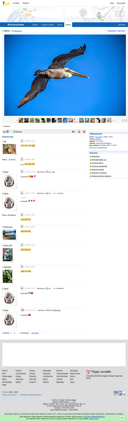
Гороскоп (46, 373)
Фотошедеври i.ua (98, 160)
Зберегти (17, 132)
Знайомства (48, 376)
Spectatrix (6, 267)
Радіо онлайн (101, 371)
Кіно (71, 379)
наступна (121, 31)
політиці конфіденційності (94, 417)
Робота (19, 371)
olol (4, 141)
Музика (46, 382)
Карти (45, 379)
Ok (122, 418)
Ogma (7, 31)
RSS (4, 373)
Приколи (32, 376)
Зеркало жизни (97, 169)
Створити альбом (47, 25)
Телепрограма (62, 373)
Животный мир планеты (100, 176)
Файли (18, 382)
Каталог (60, 371)
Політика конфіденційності (31, 395)
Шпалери (19, 379)
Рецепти (32, 382)
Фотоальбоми (62, 376)
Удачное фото (96, 163)
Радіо (4, 385)
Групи (72, 382)
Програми (47, 371)
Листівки (32, 379)
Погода (32, 373)
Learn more (93, 419)
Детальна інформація (98, 148)
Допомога (121, 25)
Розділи (25, 3)
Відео (4, 379)
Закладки (74, 371)
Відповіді (60, 382)
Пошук (32, 371)
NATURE (98, 139)
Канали (68, 25)
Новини (60, 379)
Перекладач (7, 376)
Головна (16, 3)
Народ (18, 376)
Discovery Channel (98, 173)
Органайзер (7, 382)
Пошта (4, 371)
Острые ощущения (98, 166)
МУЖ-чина (7, 227)
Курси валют (75, 373)
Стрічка (59, 25)
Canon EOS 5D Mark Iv (103, 143)
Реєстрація (121, 3)
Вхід (112, 3)
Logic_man (7, 245)
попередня (111, 31)
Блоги (72, 376)
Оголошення (21, 373)
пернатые (17, 31)
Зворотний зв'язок (9, 395)
